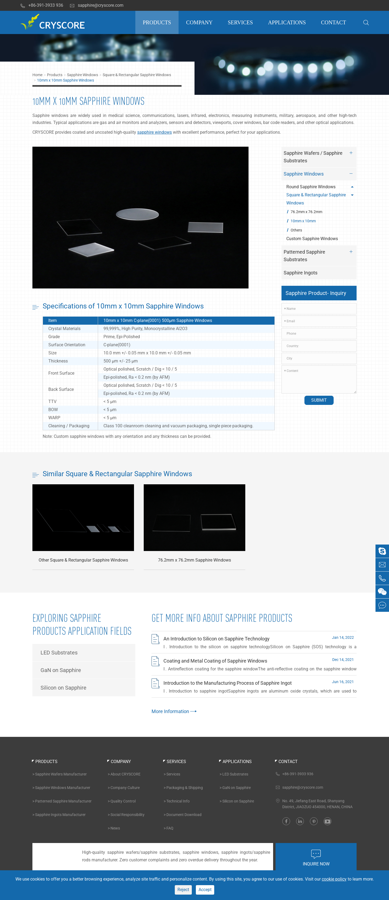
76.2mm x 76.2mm (306, 212)
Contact (333, 22)
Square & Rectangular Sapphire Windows (137, 75)
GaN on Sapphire (61, 670)
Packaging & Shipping (184, 787)
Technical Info (178, 801)
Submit (319, 400)
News (115, 828)
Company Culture (125, 787)
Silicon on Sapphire (63, 687)
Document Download (184, 814)
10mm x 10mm (303, 221)
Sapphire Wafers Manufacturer (61, 774)
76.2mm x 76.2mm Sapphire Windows (194, 560)
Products (157, 22)
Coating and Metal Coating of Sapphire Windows (215, 661)
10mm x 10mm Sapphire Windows (65, 80)
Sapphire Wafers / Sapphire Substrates (320, 156)
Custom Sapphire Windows (312, 238)
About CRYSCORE (125, 774)
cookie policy (334, 879)
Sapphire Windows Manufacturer (62, 787)
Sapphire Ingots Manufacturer (60, 814)
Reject (183, 889)
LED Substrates (59, 652)
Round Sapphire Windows (321, 187)
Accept (205, 889)
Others (296, 230)
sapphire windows (154, 132)
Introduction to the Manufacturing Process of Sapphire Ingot (227, 683)
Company (199, 22)
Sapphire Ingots (300, 273)
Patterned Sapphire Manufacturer (63, 801)
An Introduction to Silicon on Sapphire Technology (216, 639)
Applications (287, 22)
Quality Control (123, 801)
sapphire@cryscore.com (96, 5)
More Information (173, 711)
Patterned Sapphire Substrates (320, 254)
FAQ (169, 828)
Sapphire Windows (82, 75)
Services (240, 22)
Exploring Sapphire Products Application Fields (82, 624)
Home (37, 75)
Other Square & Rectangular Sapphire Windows (83, 560)
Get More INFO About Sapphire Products (222, 618)
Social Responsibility (127, 814)
